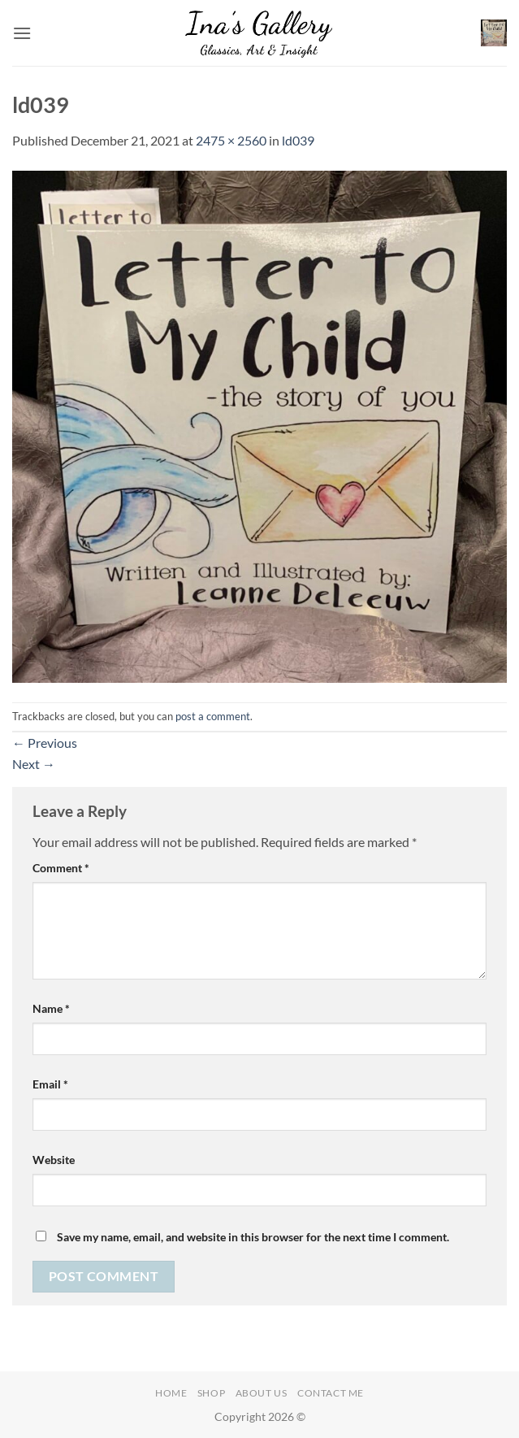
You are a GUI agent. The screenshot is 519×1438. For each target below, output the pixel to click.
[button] (22, 33)
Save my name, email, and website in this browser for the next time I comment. (253, 1237)
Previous (44, 742)
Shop (211, 1393)
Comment (60, 868)
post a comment (212, 716)
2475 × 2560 (231, 140)
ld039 (298, 140)
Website (53, 1159)
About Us (262, 1393)
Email (50, 1084)
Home (171, 1393)
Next (33, 763)
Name (51, 1008)
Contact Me (330, 1393)
